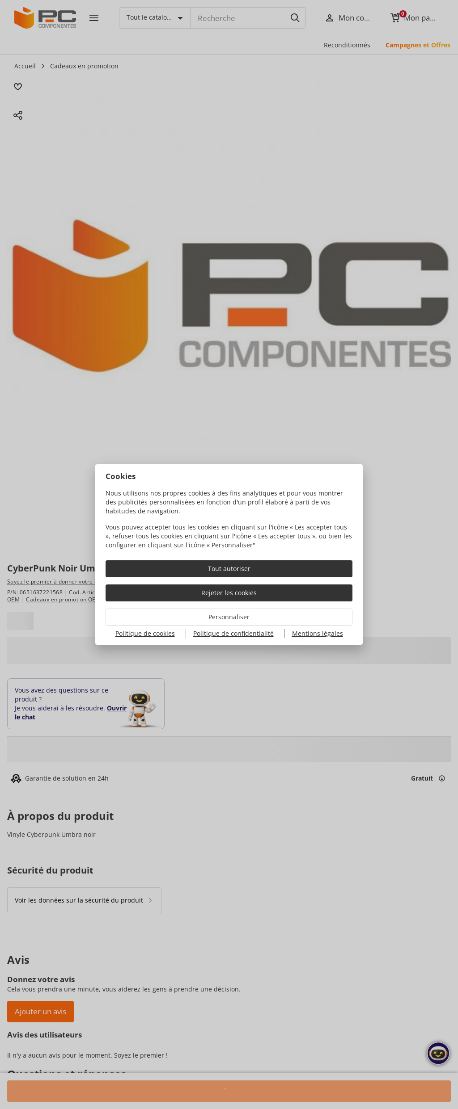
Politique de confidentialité (233, 633)
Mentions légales (317, 633)
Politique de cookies (145, 633)
